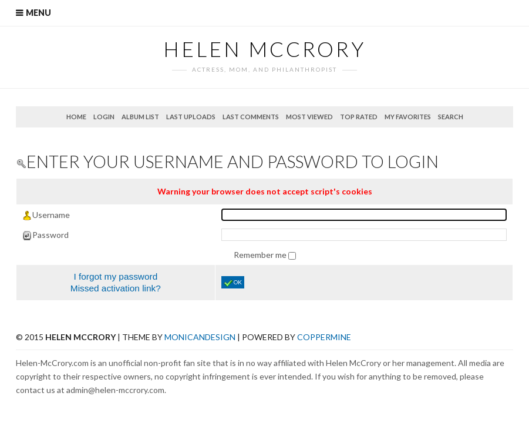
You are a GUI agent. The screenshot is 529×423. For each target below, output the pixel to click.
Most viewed (309, 116)
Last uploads (190, 116)
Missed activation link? (115, 288)
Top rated (359, 116)
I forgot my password (115, 276)
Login (103, 116)
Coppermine (324, 337)
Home (76, 116)
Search (450, 116)
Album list (140, 116)
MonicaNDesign (199, 337)
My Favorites (408, 116)
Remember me (261, 255)
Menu (38, 13)
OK (233, 283)
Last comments (251, 116)
